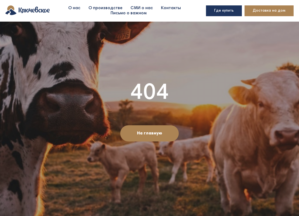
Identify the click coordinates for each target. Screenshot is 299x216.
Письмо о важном (129, 13)
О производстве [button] (105, 8)
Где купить (224, 11)
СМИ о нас (141, 8)
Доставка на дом (269, 11)
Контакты (171, 8)
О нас (74, 8)
